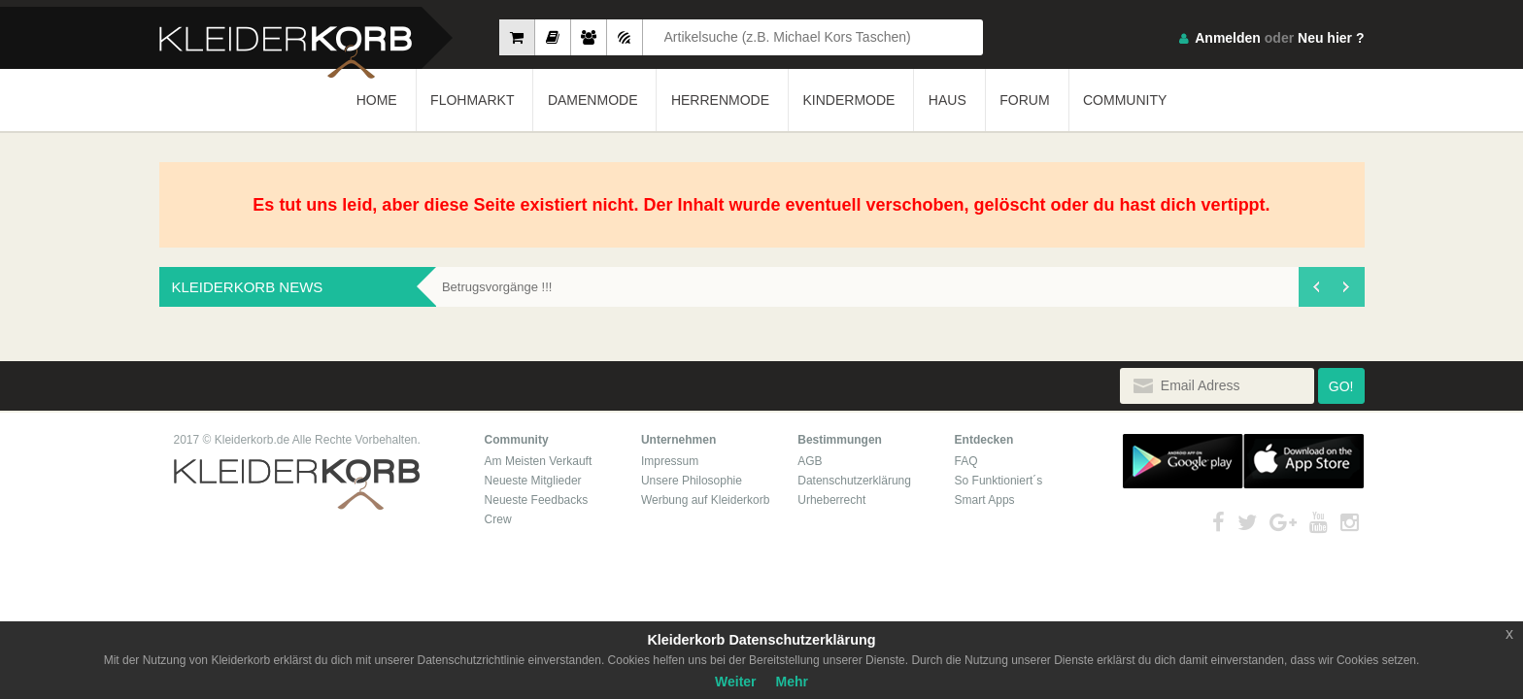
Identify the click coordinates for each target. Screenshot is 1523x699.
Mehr (792, 681)
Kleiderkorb (297, 485)
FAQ (966, 461)
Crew (498, 519)
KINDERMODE (849, 100)
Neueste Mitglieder (533, 480)
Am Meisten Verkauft (538, 461)
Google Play (1183, 461)
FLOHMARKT (472, 100)
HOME (376, 100)
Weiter (736, 681)
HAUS (947, 100)
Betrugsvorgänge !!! (497, 287)
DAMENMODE (593, 100)
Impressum (669, 461)
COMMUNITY (1125, 100)
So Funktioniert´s (999, 480)
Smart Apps (985, 500)
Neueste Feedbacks (537, 500)
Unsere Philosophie (691, 480)
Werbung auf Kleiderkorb (705, 500)
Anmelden (1228, 38)
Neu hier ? (1331, 38)
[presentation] (1315, 287)
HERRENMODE (720, 100)
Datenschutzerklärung (854, 480)
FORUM (1024, 100)
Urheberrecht (831, 500)
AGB (809, 461)
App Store (1303, 461)
